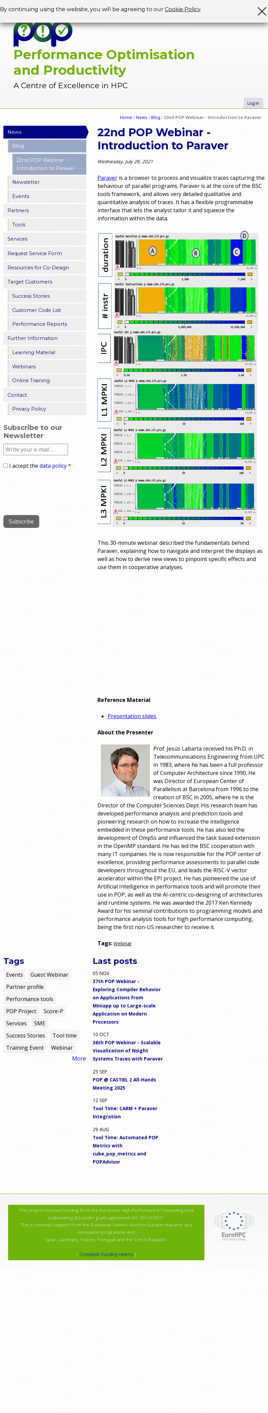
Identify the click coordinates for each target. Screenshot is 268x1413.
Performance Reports (39, 324)
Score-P (53, 1011)
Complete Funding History (106, 1254)
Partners (18, 211)
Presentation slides (132, 716)
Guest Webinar (49, 974)
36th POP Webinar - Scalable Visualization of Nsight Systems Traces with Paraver (128, 1050)
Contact (17, 395)
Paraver (107, 177)
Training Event (25, 1047)
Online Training (31, 380)
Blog (155, 117)
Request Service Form (34, 253)
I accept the (40, 465)
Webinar (123, 943)
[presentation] (54, 490)
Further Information (32, 338)
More (79, 1058)
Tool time (64, 1035)
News (142, 117)
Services (17, 239)
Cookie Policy (182, 9)
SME (39, 1023)
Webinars (24, 367)
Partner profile (25, 987)
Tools (18, 225)
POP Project (21, 1011)
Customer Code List (36, 310)
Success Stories (31, 296)
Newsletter (26, 182)
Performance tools (29, 999)
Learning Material (33, 352)
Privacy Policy (29, 409)
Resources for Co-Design (38, 268)
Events (20, 196)
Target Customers (29, 282)
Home (126, 117)
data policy (53, 465)
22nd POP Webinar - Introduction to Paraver (45, 164)
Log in (253, 103)
